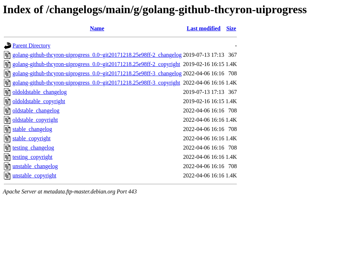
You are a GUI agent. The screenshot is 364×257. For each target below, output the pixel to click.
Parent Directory (31, 45)
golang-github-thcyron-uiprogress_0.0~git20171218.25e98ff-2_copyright (96, 64)
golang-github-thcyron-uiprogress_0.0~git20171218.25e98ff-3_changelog (97, 73)
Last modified (204, 28)
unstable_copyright (34, 175)
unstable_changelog (35, 166)
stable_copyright (31, 138)
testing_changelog (33, 148)
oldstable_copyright (35, 120)
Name (97, 28)
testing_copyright (32, 157)
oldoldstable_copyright (38, 101)
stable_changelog (32, 129)
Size (231, 28)
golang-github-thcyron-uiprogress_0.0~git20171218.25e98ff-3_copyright (96, 83)
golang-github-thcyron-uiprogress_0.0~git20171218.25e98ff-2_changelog (97, 55)
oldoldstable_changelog (39, 92)
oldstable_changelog (36, 110)
